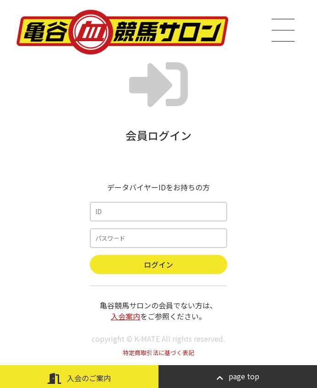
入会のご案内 (79, 378)
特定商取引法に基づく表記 (158, 352)
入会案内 (125, 316)
